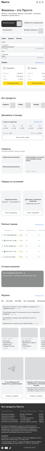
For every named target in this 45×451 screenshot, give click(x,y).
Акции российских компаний (28, 421)
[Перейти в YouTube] (6, 448)
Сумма (3, 42)
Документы (4, 435)
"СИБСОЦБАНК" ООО (11, 235)
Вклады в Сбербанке (26, 414)
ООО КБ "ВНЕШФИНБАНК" (11, 257)
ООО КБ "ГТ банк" (11, 251)
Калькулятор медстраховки (9, 421)
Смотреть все (39, 62)
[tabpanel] (22, 63)
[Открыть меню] (43, 2)
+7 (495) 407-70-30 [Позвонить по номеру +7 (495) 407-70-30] (29, 447)
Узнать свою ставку (22, 137)
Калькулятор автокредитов (9, 419)
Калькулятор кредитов (8, 416)
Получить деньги (13, 83)
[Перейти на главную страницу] (5, 2)
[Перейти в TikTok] (10, 448)
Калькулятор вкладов (7, 414)
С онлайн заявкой (25, 419)
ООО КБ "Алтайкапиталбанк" (11, 240)
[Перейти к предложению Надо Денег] (12, 75)
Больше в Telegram (12, 396)
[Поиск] (37, 2)
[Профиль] (40, 2)
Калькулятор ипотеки (7, 418)
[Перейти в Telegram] (2, 448)
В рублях (22, 416)
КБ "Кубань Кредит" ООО (11, 246)
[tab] (11, 24)
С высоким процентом (26, 418)
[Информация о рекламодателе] (39, 86)
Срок (2, 51)
